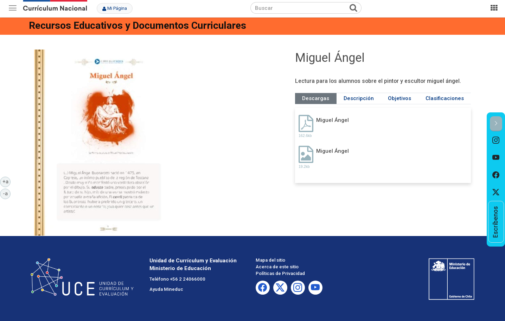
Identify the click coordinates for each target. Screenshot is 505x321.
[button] (496, 123)
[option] (496, 140)
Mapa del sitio (270, 260)
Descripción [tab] (359, 98)
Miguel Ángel (332, 120)
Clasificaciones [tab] (445, 98)
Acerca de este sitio (277, 266)
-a (7, 193)
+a (6, 181)
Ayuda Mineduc (166, 289)
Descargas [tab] (315, 98)
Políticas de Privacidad (280, 273)
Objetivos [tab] (399, 98)
